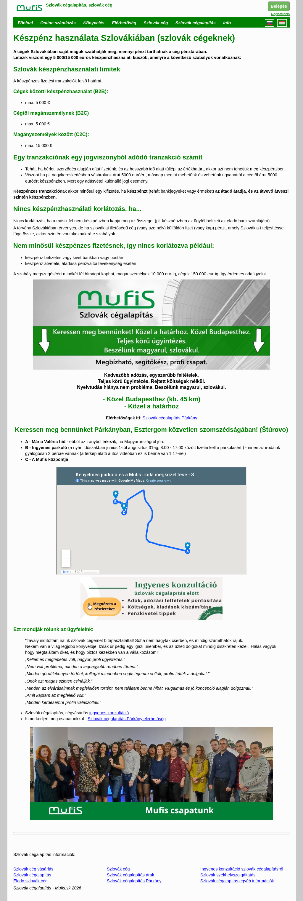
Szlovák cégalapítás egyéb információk (237, 880)
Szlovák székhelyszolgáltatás (227, 875)
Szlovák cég (118, 869)
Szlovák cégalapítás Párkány (170, 418)
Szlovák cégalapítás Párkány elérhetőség (127, 718)
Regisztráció (280, 14)
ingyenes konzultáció (109, 712)
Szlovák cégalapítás (32, 875)
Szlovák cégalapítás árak (130, 875)
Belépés (279, 6)
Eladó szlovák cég (30, 880)
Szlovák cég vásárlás (33, 869)
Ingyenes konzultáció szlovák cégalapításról (241, 869)
